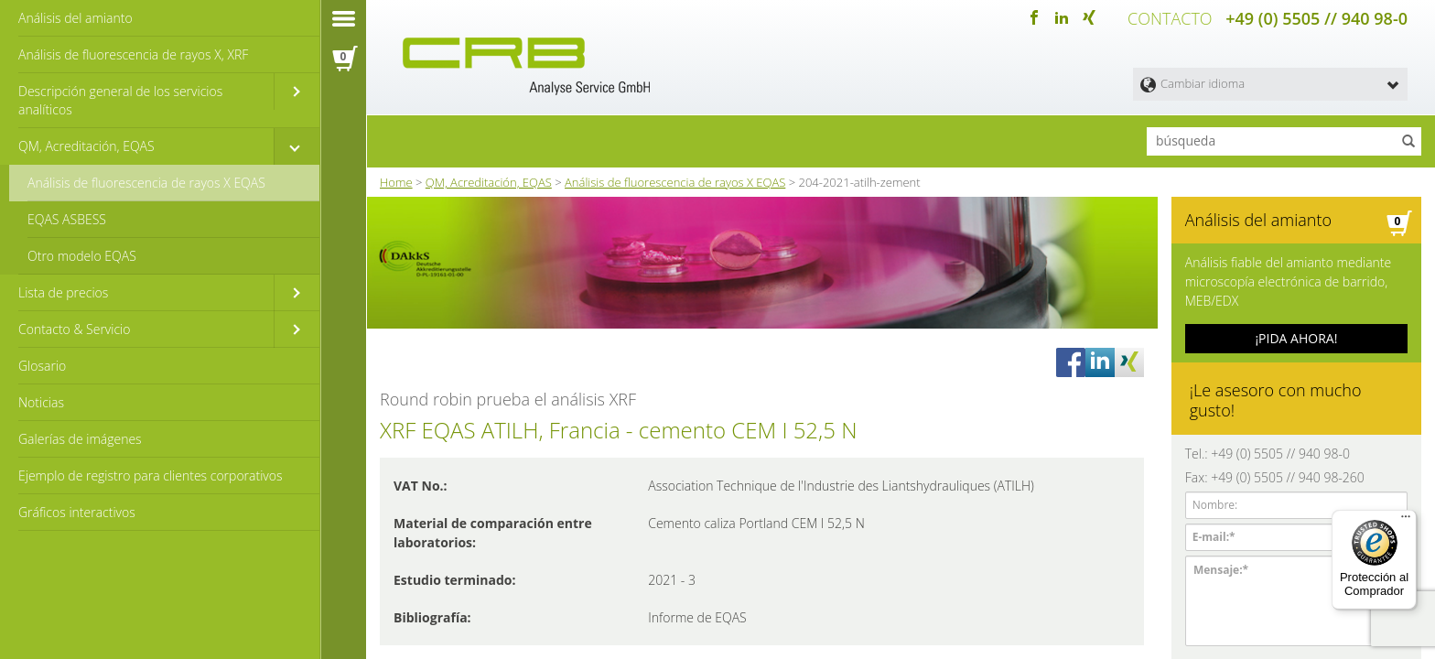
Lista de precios (63, 292)
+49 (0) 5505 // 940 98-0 (1316, 18)
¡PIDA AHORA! (1296, 338)
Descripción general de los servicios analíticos (120, 100)
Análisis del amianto (75, 18)
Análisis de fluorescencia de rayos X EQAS (146, 182)
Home (396, 182)
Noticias (41, 402)
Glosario (42, 365)
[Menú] (1406, 521)
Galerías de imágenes (80, 439)
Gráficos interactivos (76, 512)
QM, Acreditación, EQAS (86, 146)
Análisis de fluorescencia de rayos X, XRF (133, 54)
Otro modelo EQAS (81, 256)
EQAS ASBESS (66, 219)
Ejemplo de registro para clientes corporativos (150, 475)
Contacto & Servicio (74, 329)
